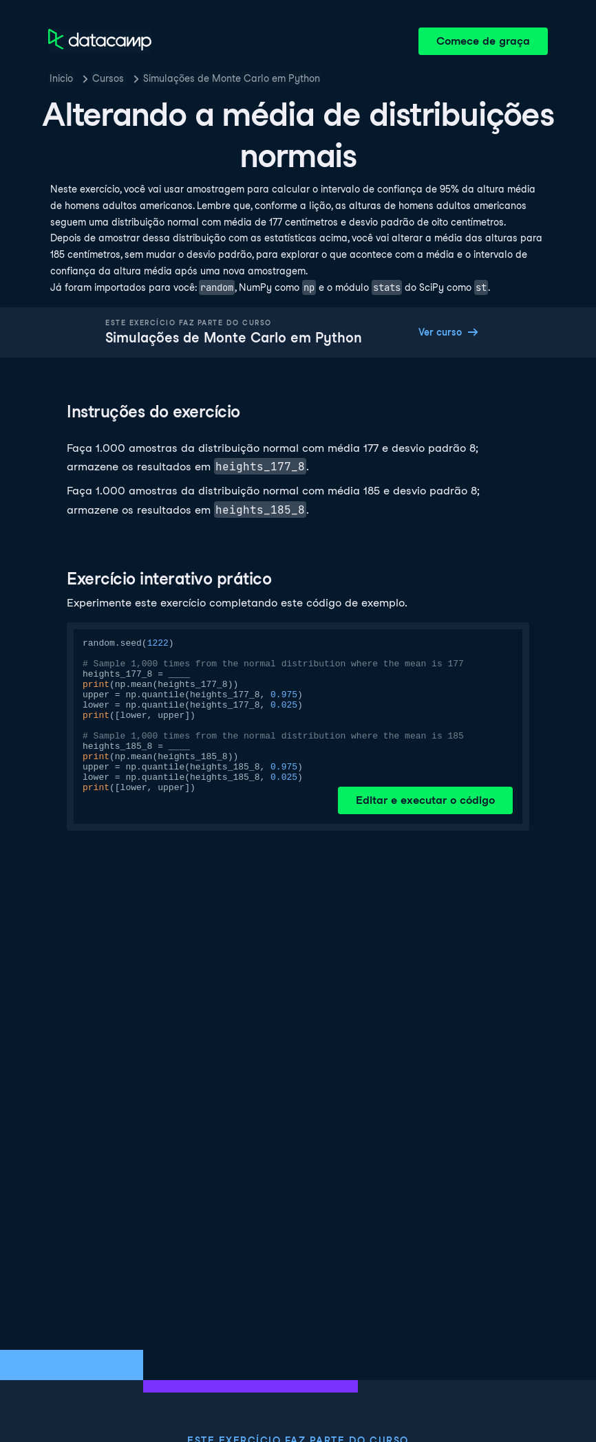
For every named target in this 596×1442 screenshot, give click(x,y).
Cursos (108, 78)
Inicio (61, 78)
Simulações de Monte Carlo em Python (231, 78)
